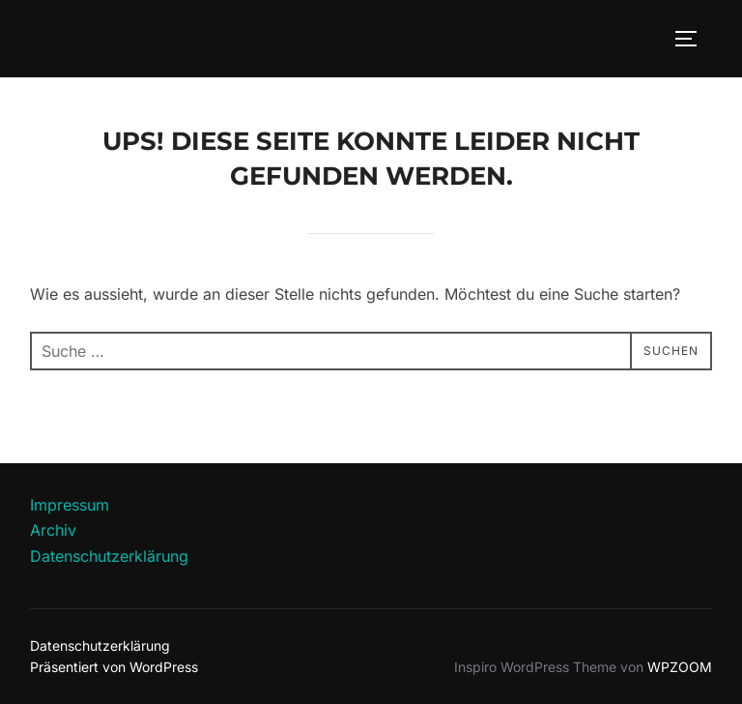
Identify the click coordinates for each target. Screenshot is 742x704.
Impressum (69, 504)
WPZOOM (679, 667)
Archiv (53, 530)
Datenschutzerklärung (109, 556)
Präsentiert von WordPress (114, 667)
